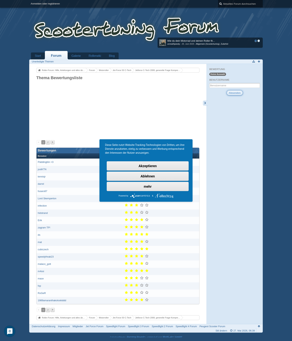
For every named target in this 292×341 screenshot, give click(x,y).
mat (40, 242)
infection (42, 205)
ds (39, 234)
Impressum (64, 326)
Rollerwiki (95, 55)
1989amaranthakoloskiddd (52, 300)
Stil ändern (221, 330)
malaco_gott (44, 264)
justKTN (42, 169)
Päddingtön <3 (45, 162)
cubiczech (43, 249)
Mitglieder (78, 326)
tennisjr (42, 176)
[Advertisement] (117, 109)
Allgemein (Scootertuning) (208, 44)
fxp (39, 285)
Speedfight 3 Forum (138, 326)
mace (41, 278)
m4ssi (41, 271)
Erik (40, 220)
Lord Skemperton (47, 198)
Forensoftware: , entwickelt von (146, 336)
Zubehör (224, 44)
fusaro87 (42, 191)
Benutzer (42, 156)
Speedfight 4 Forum (186, 326)
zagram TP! (44, 227)
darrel (41, 183)
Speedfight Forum (115, 326)
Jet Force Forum (94, 326)
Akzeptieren (148, 166)
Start (38, 55)
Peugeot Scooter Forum (212, 326)
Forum (56, 56)
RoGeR (42, 293)
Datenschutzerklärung (43, 326)
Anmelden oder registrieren (45, 3)
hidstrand (43, 213)
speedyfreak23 (46, 256)
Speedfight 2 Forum (162, 326)
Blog (112, 55)
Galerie (76, 55)
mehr (148, 186)
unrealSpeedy (173, 44)
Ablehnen (148, 176)
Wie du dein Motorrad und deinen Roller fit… (191, 40)
